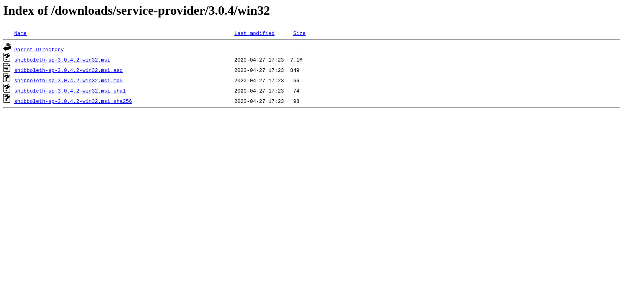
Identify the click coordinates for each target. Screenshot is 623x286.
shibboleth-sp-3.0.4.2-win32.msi (62, 59)
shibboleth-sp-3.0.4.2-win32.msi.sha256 (73, 100)
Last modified (254, 33)
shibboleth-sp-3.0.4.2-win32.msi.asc (68, 69)
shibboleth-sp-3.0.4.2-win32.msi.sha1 (70, 90)
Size (299, 33)
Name (20, 33)
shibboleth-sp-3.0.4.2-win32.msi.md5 (68, 80)
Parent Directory (39, 49)
